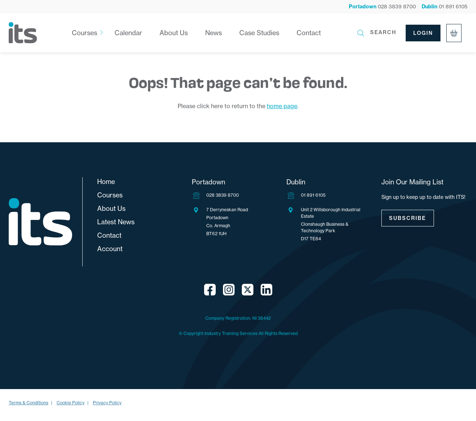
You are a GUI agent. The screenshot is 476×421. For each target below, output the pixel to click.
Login (423, 33)
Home (106, 181)
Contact (309, 33)
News (213, 33)
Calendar (128, 33)
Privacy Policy (107, 402)
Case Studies (259, 33)
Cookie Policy (70, 402)
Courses (84, 33)
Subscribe (407, 218)
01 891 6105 (313, 195)
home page (282, 106)
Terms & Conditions (28, 402)
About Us (174, 33)
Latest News (115, 222)
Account (110, 249)
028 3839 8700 (222, 195)
